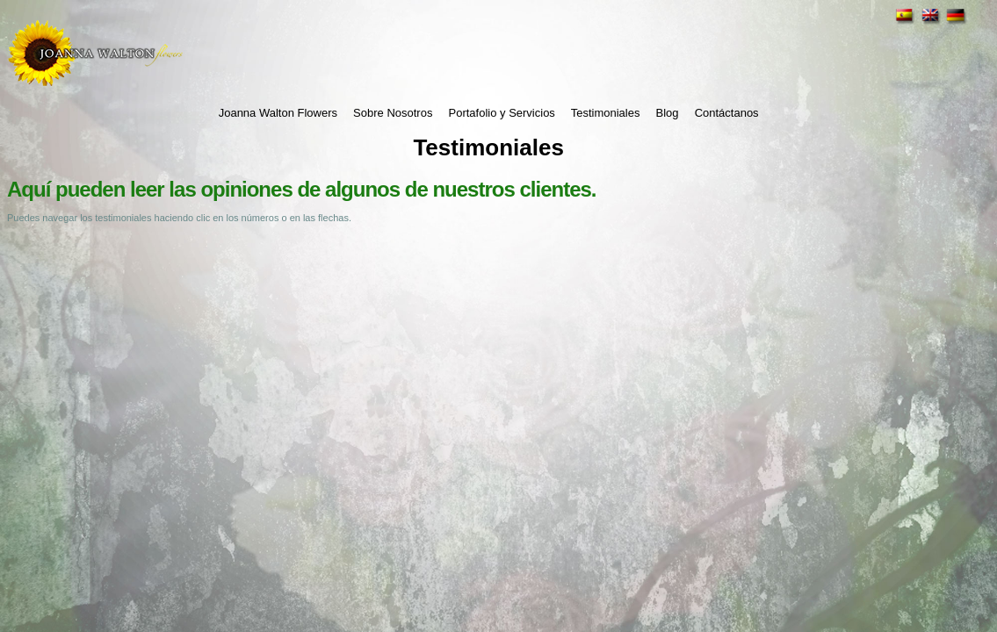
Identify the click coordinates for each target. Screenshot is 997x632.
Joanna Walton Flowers (278, 112)
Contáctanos (727, 112)
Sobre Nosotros (392, 112)
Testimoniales (605, 112)
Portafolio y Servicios (501, 112)
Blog (667, 112)
